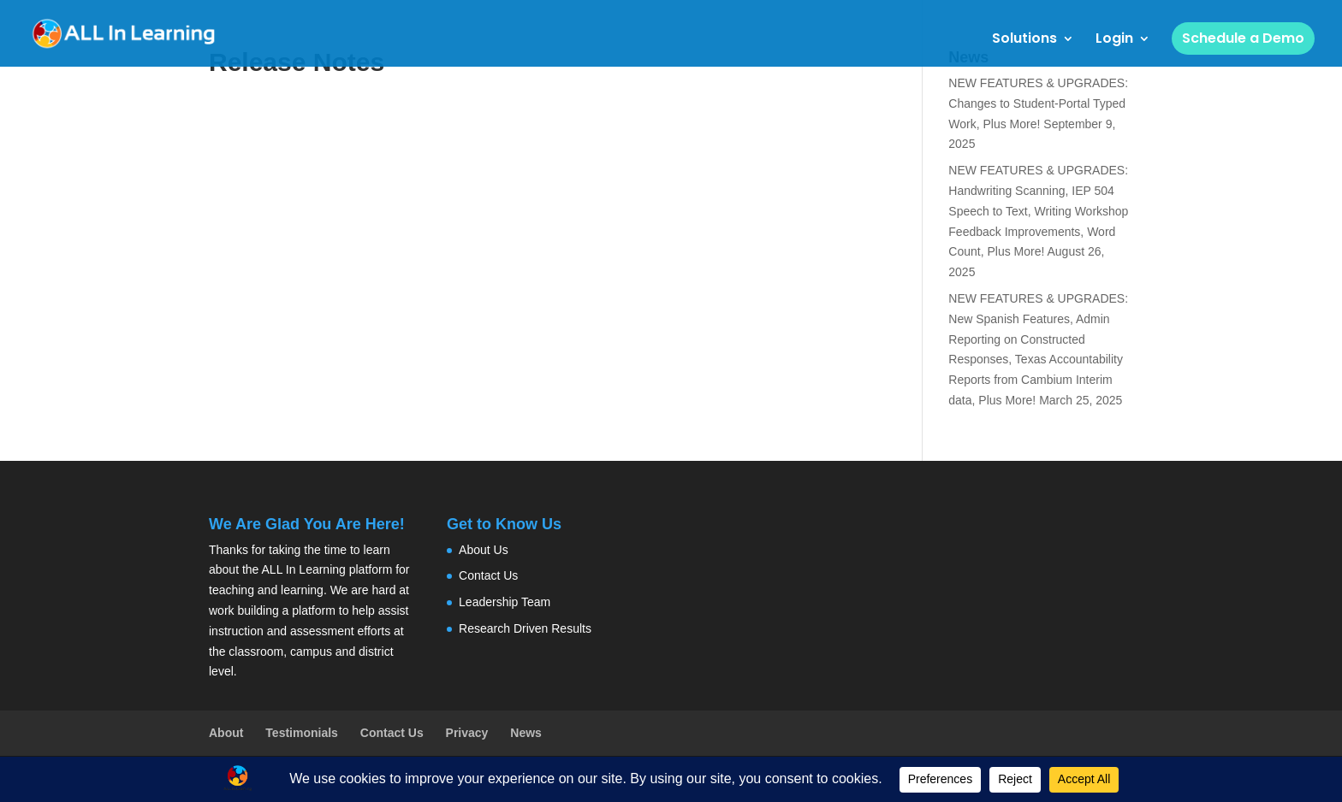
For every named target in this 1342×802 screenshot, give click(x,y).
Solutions (1024, 40)
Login (1114, 40)
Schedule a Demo (1243, 38)
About (226, 733)
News (526, 733)
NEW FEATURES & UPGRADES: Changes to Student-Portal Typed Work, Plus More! (1038, 103)
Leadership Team (504, 602)
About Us (483, 550)
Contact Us (488, 575)
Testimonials (301, 733)
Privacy (467, 733)
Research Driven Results (525, 628)
